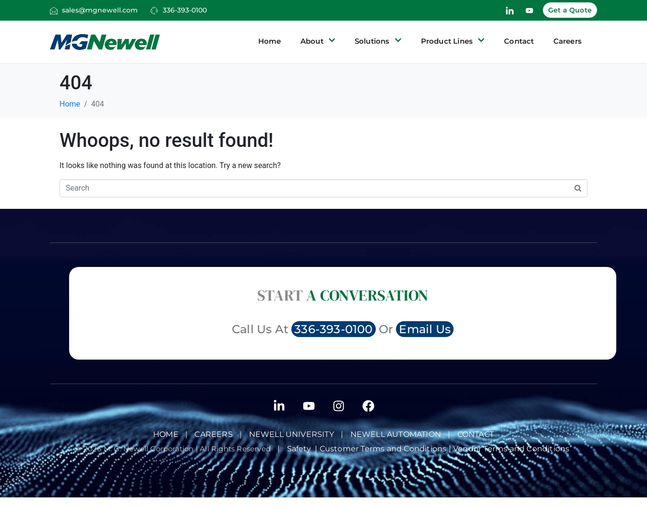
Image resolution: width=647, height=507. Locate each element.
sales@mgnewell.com (100, 10)
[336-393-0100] (154, 10)
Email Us (425, 329)
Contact (519, 41)
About (317, 41)
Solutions (378, 41)
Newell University (291, 434)
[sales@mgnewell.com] (54, 10)
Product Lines (453, 41)
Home (269, 41)
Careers (567, 41)
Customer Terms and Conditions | (386, 448)
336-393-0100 (185, 10)
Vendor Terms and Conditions (512, 448)
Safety (301, 448)
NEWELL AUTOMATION (395, 434)
